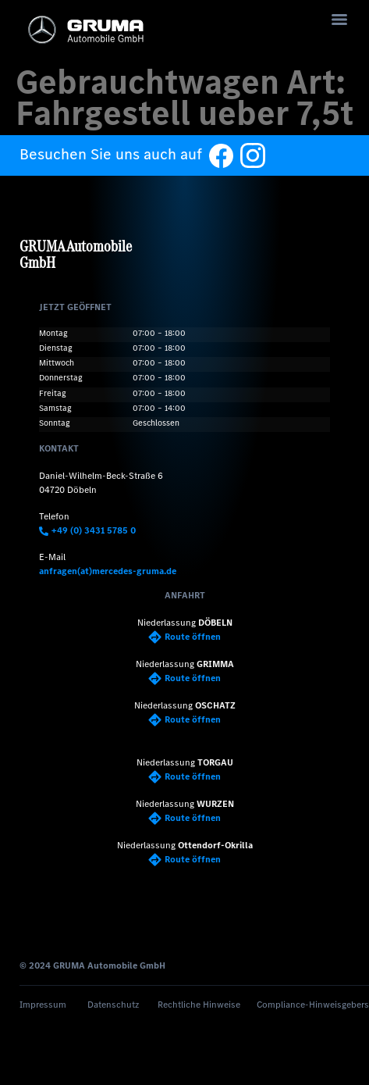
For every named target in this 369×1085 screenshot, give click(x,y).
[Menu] (339, 19)
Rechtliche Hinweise (199, 1004)
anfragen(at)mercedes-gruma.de (107, 571)
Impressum (43, 1004)
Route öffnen (184, 636)
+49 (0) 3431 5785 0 (87, 530)
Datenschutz (113, 1004)
